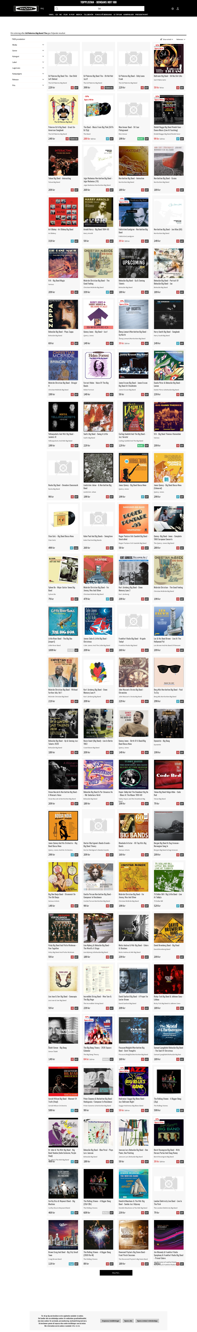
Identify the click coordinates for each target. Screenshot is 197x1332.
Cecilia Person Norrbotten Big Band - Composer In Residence (98, 896)
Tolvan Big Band (54, 182)
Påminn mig (109, 88)
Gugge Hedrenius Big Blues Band (131, 1106)
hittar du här (76, 1326)
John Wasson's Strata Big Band (130, 696)
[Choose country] (172, 9)
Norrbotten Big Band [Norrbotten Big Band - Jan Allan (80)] (161, 233)
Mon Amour (123, 134)
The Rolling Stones (161, 1106)
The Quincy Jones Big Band (164, 543)
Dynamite (157, 744)
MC (60, 14)
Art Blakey (52, 233)
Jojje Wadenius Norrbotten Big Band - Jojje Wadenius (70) (98, 180)
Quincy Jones (89, 335)
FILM (65, 14)
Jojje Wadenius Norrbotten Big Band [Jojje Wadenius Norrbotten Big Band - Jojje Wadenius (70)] (97, 185)
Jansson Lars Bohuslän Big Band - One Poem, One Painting (133, 1151)
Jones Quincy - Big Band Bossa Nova (132, 485)
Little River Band (54, 645)
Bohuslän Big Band (125, 287)
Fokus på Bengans (103, 14)
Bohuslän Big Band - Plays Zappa (60, 331)
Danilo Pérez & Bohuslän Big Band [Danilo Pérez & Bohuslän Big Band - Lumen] (166, 390)
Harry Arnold (88, 233)
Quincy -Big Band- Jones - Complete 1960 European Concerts (168, 538)
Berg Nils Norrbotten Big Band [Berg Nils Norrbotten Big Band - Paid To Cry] (165, 696)
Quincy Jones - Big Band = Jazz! (95, 331)
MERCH (79, 14)
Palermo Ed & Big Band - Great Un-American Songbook (62, 129)
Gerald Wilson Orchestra (57, 1106)
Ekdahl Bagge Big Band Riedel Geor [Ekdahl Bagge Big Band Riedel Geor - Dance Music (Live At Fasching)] (167, 134)
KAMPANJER (129, 14)
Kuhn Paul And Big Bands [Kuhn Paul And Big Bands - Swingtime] (93, 540)
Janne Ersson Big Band (127, 390)
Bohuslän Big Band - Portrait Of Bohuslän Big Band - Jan (166, 282)
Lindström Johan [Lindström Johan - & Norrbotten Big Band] (90, 492)
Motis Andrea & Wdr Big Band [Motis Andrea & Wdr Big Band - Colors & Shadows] (129, 952)
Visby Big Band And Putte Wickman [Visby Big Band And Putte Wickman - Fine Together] (61, 952)
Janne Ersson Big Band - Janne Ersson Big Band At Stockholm (133, 384)
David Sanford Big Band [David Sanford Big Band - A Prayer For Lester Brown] (127, 1003)
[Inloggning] (178, 8)
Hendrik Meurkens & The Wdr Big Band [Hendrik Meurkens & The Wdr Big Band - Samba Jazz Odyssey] (133, 1208)
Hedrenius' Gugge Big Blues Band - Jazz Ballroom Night (132, 1100)
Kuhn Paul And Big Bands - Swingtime (98, 536)
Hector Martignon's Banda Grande (96, 850)
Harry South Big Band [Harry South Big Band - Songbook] (162, 335)
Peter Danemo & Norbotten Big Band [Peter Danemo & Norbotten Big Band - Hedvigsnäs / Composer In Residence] (97, 1106)
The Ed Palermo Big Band (57, 83)
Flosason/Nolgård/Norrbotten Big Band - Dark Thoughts (131, 1049)
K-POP (72, 14)
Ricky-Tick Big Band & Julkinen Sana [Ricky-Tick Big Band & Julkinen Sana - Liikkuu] (167, 1003)
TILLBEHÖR (88, 14)
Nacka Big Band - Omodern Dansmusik (63, 485)
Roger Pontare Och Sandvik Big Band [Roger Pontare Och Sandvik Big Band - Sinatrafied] (132, 543)
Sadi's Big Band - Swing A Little (96, 433)
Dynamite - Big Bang (162, 740)
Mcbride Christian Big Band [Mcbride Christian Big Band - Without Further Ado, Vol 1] (58, 696)
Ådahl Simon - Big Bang (57, 1047)
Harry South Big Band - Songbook (167, 331)
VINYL (51, 14)
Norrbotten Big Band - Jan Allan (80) (168, 229)
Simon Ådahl (53, 1051)
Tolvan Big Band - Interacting (59, 178)
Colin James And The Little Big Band (97, 645)
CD (56, 14)
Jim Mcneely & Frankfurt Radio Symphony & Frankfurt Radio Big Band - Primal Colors (168, 1255)
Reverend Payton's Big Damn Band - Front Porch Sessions (132, 1254)
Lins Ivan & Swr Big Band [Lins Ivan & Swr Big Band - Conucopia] (57, 1000)
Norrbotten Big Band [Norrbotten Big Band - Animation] (126, 182)
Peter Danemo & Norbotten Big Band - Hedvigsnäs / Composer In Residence (98, 1100)
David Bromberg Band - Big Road (166, 945)
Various (51, 284)
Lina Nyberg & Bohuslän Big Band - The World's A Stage (97, 947)
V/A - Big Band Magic (56, 280)
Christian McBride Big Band (94, 287)
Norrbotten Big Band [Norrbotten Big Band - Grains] (161, 182)
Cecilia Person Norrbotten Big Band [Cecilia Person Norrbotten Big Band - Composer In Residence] (97, 901)
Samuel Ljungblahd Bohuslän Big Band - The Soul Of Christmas (168, 1049)
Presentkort (141, 14)
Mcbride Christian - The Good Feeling (168, 587)
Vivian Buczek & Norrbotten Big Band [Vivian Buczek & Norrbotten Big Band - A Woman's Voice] (62, 799)
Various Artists (124, 850)
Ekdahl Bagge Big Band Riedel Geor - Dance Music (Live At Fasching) (168, 129)
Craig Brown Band (55, 1259)
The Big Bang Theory (91, 1054)
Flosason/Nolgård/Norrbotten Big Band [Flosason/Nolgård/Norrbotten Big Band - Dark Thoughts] (133, 1054)
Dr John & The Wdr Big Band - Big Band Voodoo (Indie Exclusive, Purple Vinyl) (62, 1152)
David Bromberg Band (162, 949)
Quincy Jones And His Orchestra (60, 850)
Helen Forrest (89, 390)
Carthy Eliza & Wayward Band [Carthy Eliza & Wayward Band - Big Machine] (59, 1208)
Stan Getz (52, 540)
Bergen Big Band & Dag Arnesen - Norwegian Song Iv (167, 845)
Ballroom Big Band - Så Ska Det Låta (168, 75)
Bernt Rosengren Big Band (164, 1157)
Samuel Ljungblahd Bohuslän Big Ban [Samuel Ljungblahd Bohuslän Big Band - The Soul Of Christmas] (167, 1054)
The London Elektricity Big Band (165, 1208)
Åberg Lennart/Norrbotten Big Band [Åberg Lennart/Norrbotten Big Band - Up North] (132, 338)
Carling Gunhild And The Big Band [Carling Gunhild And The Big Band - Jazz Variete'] (131, 441)
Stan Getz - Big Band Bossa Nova (61, 536)
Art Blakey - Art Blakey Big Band (60, 229)
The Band (87, 134)
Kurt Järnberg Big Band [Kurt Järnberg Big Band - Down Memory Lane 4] (92, 696)
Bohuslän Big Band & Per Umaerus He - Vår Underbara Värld (98, 793)
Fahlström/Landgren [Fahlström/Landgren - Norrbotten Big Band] (126, 236)
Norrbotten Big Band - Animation (131, 178)
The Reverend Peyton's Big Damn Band (133, 1259)
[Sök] (99, 8)
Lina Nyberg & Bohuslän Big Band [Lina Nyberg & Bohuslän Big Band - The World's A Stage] (96, 952)
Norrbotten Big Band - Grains (165, 178)
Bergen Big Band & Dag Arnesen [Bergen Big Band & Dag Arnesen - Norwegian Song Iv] (166, 850)
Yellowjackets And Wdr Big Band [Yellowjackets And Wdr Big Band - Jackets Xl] (60, 441)
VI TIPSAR (118, 14)
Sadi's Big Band (89, 438)
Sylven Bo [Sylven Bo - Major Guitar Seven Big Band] (52, 594)
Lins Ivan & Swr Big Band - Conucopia (62, 996)
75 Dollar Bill (158, 901)
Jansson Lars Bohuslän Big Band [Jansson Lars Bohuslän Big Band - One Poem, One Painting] (131, 1157)
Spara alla (128, 1321)
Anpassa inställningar (110, 1321)
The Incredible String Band (93, 1003)
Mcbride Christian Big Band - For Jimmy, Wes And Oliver (96, 589)
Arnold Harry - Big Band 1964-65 (96, 229)
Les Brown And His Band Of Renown (167, 645)
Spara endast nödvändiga (147, 1321)
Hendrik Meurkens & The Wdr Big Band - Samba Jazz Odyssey (132, 1203)
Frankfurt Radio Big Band (128, 645)
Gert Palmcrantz (160, 80)
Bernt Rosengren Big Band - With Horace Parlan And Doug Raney (167, 1151)
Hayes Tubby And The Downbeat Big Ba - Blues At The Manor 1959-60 (133, 793)
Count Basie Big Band (91, 747)
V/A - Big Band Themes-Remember (167, 433)
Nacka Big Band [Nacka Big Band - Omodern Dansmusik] (54, 489)
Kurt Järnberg (124, 594)
